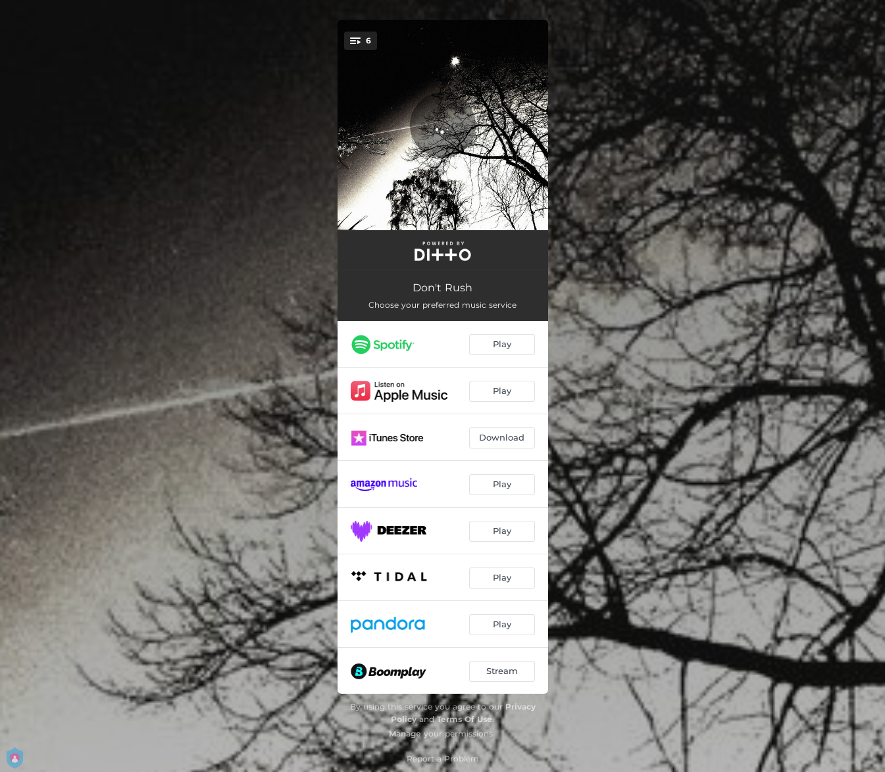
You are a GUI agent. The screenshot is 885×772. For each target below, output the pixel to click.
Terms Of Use (464, 719)
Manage (405, 733)
